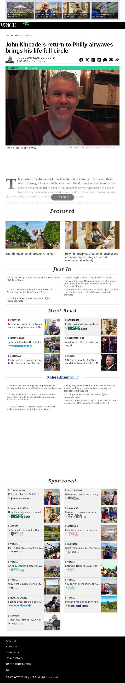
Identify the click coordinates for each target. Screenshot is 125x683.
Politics (15, 320)
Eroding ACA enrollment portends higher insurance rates (29, 299)
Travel (14, 544)
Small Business (19, 508)
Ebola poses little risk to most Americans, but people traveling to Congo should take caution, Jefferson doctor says (31, 397)
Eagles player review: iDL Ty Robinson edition (88, 277)
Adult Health (74, 490)
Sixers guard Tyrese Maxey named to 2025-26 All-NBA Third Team (33, 278)
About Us (11, 640)
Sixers (71, 355)
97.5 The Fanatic (28, 68)
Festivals (15, 355)
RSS (7, 669)
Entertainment (75, 337)
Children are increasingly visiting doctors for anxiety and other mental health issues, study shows (34, 387)
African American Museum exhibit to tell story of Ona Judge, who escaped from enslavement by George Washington (89, 283)
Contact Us (12, 652)
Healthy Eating (18, 597)
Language (72, 508)
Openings (72, 526)
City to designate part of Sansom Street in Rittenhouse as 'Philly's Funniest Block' (29, 291)
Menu (119, 25)
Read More (62, 197)
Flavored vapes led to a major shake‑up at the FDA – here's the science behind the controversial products (91, 292)
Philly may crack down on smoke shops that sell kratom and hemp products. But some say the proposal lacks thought (89, 388)
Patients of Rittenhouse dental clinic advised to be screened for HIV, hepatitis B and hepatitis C (90, 401)
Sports (26, 24)
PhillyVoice (8, 25)
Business (72, 544)
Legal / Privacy (14, 658)
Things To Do (17, 490)
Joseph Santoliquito (38, 57)
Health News (17, 337)
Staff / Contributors (18, 663)
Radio (13, 68)
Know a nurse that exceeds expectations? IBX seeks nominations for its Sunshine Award (31, 407)
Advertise (11, 646)
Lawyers (15, 615)
